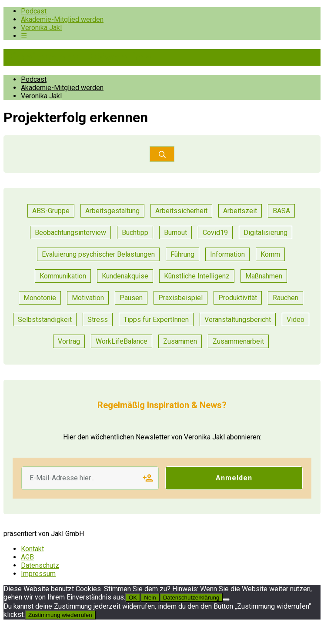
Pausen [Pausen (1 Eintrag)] (131, 298)
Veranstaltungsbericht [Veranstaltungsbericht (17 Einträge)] (237, 319)
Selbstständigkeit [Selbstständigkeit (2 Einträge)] (45, 319)
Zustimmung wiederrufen (60, 615)
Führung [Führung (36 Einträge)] (182, 254)
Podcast (34, 11)
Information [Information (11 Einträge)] (227, 254)
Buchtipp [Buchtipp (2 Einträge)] (135, 232)
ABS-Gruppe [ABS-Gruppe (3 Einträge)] (51, 211)
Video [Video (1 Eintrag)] (295, 319)
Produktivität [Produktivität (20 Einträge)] (237, 298)
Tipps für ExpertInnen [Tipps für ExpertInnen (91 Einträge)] (156, 319)
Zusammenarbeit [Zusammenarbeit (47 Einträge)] (238, 341)
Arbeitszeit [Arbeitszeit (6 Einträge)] (240, 211)
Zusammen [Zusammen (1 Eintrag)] (180, 341)
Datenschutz (40, 565)
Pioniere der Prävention (77, 57)
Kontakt (32, 549)
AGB (27, 557)
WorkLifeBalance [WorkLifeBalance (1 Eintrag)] (121, 341)
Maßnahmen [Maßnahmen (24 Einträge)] (263, 276)
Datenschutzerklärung (191, 597)
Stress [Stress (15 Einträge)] (97, 319)
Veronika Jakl (41, 27)
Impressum (38, 573)
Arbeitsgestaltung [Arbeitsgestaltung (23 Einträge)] (112, 211)
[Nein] (226, 599)
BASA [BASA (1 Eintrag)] (281, 211)
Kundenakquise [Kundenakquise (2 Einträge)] (125, 276)
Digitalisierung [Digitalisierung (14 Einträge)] (265, 232)
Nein (150, 597)
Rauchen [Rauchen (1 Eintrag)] (285, 298)
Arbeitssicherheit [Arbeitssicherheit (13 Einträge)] (181, 211)
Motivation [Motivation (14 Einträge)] (88, 298)
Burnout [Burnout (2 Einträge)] (175, 232)
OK (133, 597)
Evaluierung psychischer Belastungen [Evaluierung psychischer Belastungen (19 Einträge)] (98, 254)
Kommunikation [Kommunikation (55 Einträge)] (63, 276)
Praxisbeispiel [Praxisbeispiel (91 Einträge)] (180, 298)
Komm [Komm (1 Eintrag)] (270, 254)
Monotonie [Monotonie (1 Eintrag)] (39, 298)
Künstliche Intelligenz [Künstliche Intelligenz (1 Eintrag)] (197, 276)
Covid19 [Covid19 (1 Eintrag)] (215, 232)
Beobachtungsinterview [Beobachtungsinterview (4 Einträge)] (70, 232)
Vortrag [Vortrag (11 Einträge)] (69, 341)
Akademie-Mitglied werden (62, 19)
